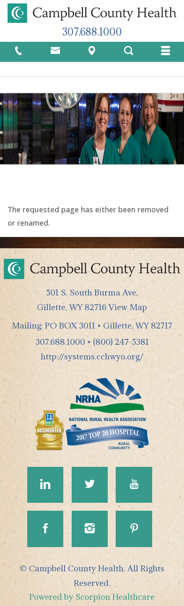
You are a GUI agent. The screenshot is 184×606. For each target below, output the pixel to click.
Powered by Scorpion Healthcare (92, 596)
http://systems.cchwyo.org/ (92, 356)
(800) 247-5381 (121, 341)
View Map (128, 307)
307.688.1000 (92, 31)
